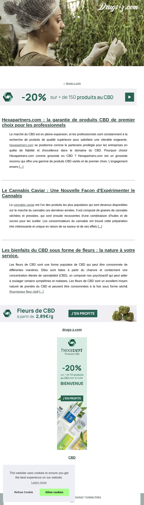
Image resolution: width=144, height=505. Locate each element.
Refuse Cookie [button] (23, 492)
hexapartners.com (21, 145)
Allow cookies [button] (54, 492)
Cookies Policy (93, 497)
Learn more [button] (39, 482)
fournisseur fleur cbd (24, 291)
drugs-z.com (73, 83)
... (21, 166)
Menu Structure (75, 497)
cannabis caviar (24, 204)
